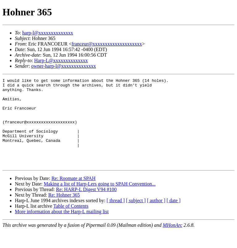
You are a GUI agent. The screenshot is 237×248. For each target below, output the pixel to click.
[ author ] (156, 218)
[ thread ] (116, 218)
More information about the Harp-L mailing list (62, 229)
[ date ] (174, 218)
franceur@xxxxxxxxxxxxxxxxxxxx (107, 43)
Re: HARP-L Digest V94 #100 (86, 207)
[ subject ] (136, 218)
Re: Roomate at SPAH (74, 195)
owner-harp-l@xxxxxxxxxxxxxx (63, 66)
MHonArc (172, 242)
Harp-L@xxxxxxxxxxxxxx (61, 60)
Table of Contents (71, 223)
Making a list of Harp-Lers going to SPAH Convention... (100, 201)
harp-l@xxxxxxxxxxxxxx (47, 32)
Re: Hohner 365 (64, 212)
